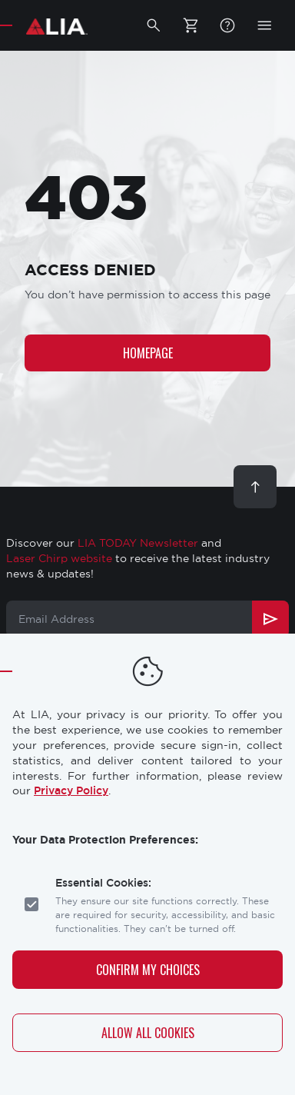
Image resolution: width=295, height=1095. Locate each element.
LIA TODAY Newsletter (138, 543)
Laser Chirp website (59, 558)
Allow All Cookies (147, 1032)
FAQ (227, 25)
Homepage (148, 353)
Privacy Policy (71, 790)
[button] (153, 25)
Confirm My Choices (148, 969)
